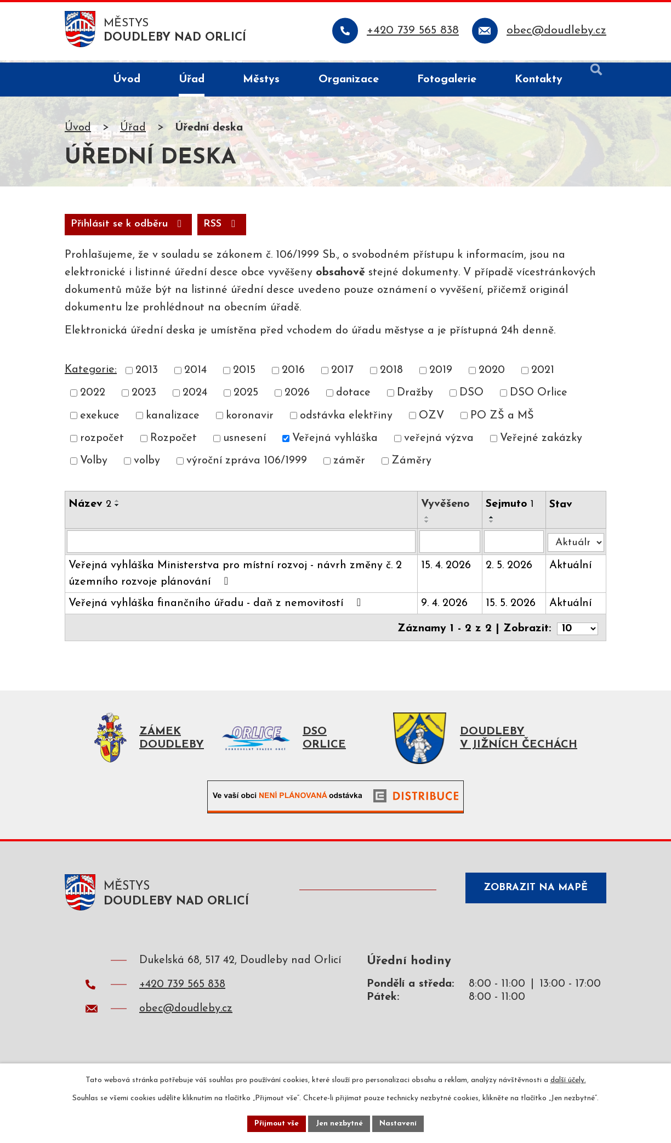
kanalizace (173, 419)
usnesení (244, 442)
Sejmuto (511, 507)
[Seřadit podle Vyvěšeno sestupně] (429, 525)
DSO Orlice (538, 396)
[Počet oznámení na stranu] (576, 630)
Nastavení (400, 1123)
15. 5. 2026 (512, 607)
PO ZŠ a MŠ (502, 419)
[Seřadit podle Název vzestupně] (117, 504)
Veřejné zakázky (541, 442)
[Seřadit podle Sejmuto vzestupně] (493, 521)
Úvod (78, 130)
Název (90, 507)
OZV (431, 419)
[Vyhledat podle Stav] (576, 543)
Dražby (415, 396)
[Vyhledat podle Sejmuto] (516, 545)
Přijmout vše (275, 1123)
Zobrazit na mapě (532, 896)
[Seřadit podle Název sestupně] (117, 509)
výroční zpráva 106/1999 (246, 464)
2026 (297, 396)
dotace (353, 396)
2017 (342, 374)
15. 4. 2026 (448, 569)
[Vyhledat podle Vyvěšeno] (451, 545)
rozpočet (102, 442)
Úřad (133, 130)
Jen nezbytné (339, 1123)
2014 (195, 374)
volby (147, 464)
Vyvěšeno (447, 507)
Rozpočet (173, 442)
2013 (146, 374)
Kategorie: (91, 373)
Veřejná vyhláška (335, 442)
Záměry (411, 464)
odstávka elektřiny (346, 419)
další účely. (568, 1079)
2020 (492, 374)
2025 (246, 396)
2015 (244, 374)
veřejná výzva (439, 442)
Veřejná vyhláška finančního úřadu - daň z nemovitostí (217, 607)
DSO (471, 396)
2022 (92, 396)
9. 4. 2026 (446, 607)
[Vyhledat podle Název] (242, 545)
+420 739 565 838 (182, 991)
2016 (293, 374)
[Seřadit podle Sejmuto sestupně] (493, 525)
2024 (195, 396)
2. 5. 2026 (510, 569)
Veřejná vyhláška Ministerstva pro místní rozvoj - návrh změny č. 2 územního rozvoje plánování (235, 578)
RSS (90, 227)
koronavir (250, 419)
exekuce (100, 419)
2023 (144, 396)
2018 (391, 374)
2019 (440, 374)
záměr (349, 464)
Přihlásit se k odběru (191, 227)
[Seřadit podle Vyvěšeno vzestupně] (429, 521)
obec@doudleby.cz (185, 1015)
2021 (542, 374)
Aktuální (572, 569)
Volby (93, 464)
